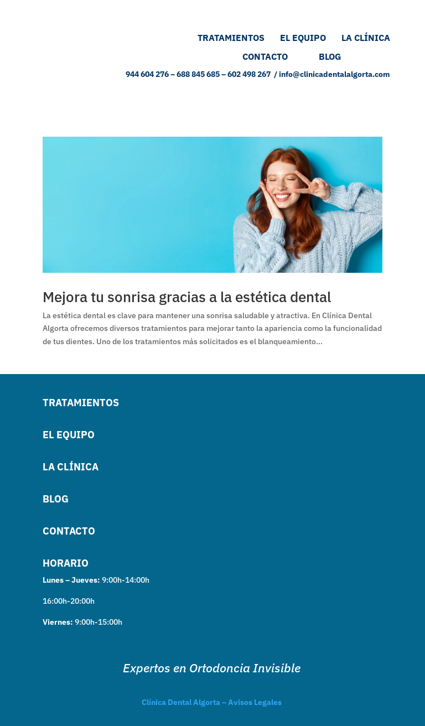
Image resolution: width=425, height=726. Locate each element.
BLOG (354, 56)
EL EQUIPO (310, 37)
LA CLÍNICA (365, 37)
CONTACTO (265, 56)
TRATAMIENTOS (230, 37)
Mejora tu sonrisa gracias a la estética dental (187, 296)
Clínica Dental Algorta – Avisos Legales (212, 702)
